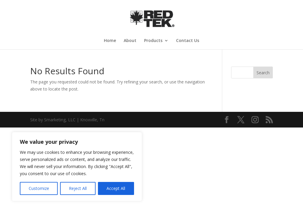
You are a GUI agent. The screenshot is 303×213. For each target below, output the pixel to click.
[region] (77, 166)
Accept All (116, 188)
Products (153, 40)
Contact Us (187, 40)
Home (110, 40)
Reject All (78, 188)
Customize (39, 188)
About (130, 40)
